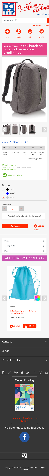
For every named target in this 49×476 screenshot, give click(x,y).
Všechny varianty (12, 175)
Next (44, 129)
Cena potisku (9, 246)
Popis (6, 241)
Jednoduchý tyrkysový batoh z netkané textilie (23, 312)
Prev (4, 129)
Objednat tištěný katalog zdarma (25, 419)
